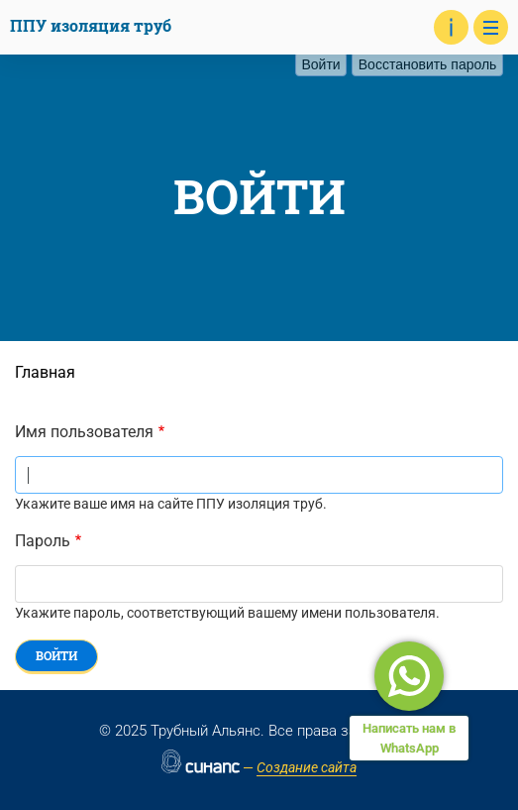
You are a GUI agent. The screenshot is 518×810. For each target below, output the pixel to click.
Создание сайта (307, 767)
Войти (325, 64)
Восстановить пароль (428, 64)
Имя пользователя (84, 431)
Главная (45, 372)
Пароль (42, 540)
